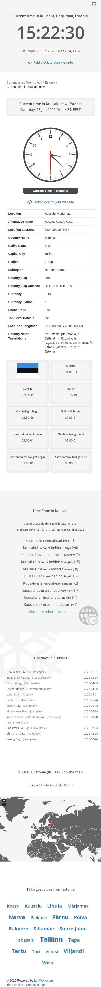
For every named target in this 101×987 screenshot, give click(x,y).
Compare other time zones (50, 611)
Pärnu (60, 917)
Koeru (13, 906)
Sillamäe (44, 928)
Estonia (50, 82)
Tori (36, 951)
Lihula (54, 905)
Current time (15, 82)
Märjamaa (78, 906)
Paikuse (39, 917)
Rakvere (18, 928)
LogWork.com (43, 980)
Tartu (19, 951)
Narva (17, 917)
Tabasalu (25, 940)
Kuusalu (33, 906)
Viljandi (73, 951)
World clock (34, 82)
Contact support (37, 985)
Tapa (74, 939)
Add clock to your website (53, 62)
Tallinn (51, 939)
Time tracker (15, 985)
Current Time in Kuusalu (50, 191)
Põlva (80, 917)
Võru (47, 962)
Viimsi (51, 951)
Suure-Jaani (73, 928)
